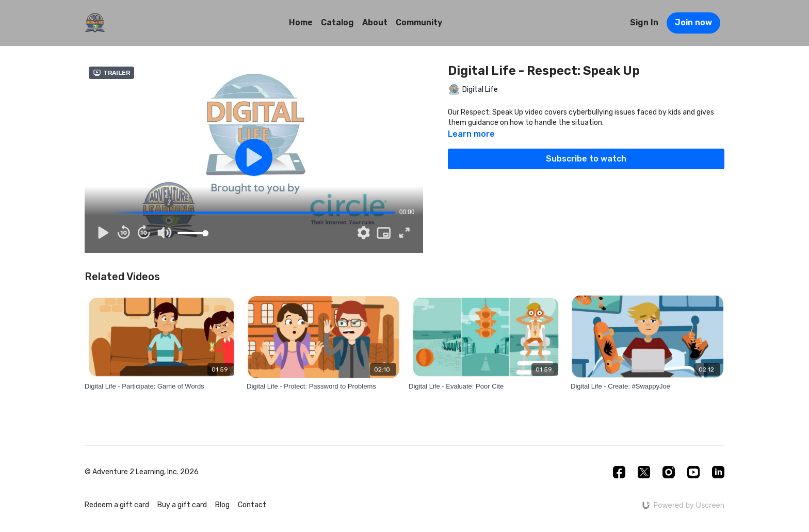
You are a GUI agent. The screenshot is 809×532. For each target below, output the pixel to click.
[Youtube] (693, 472)
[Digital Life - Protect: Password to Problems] (323, 386)
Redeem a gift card (117, 505)
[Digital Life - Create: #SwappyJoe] (647, 386)
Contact (252, 505)
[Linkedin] (718, 472)
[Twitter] (644, 472)
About (374, 22)
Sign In (644, 22)
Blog (222, 505)
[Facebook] (619, 472)
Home (301, 22)
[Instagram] (668, 472)
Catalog (337, 22)
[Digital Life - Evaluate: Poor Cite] (485, 386)
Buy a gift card (182, 505)
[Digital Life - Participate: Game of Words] (161, 386)
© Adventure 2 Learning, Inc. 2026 (142, 472)
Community (419, 22)
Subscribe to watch (586, 159)
